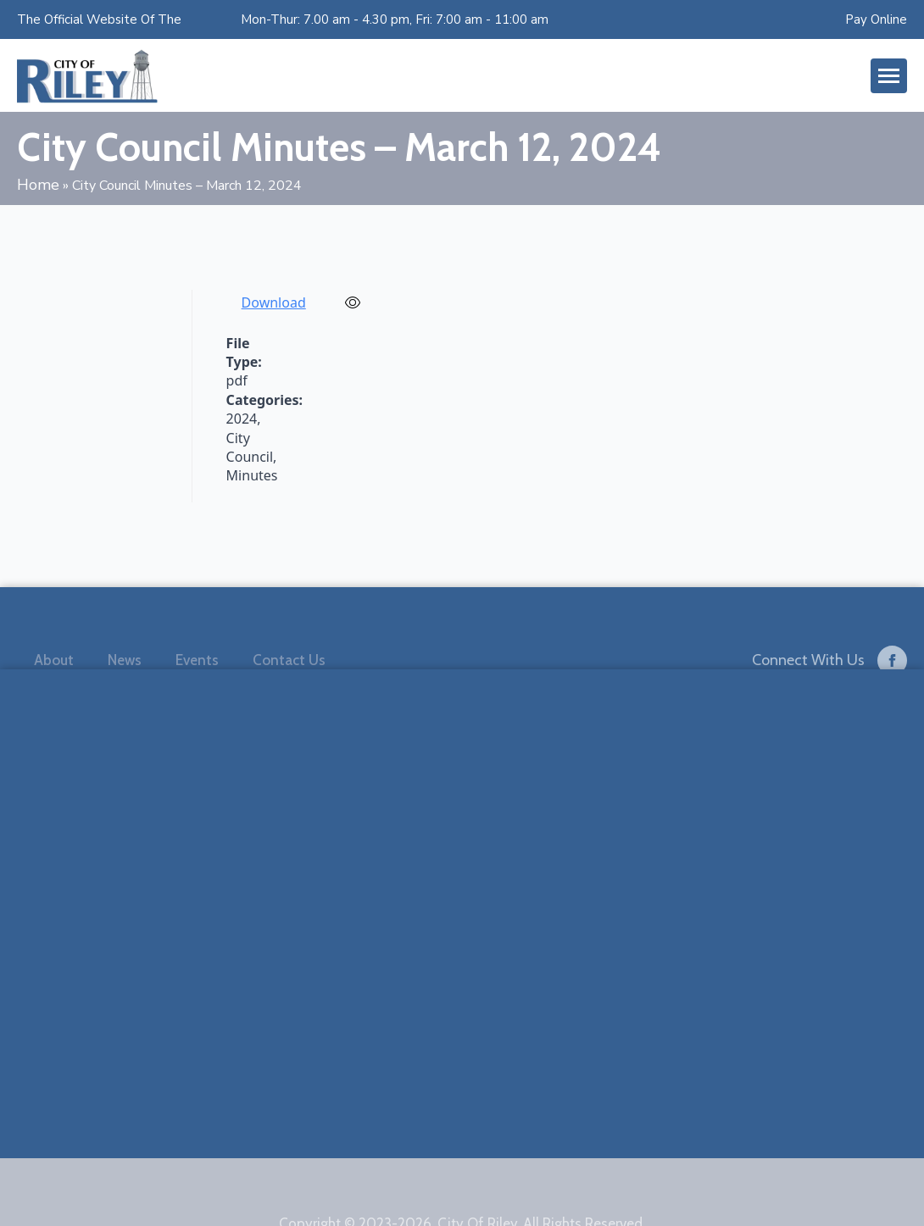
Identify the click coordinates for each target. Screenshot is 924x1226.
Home (38, 185)
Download (274, 302)
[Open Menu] (889, 75)
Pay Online (876, 19)
